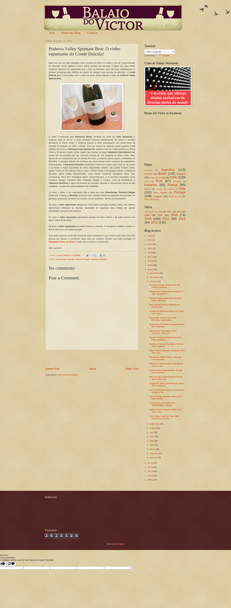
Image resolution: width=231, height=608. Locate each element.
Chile (173, 177)
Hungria (160, 189)
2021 (149, 240)
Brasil (162, 173)
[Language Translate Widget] (159, 51)
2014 (149, 269)
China (146, 181)
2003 (160, 212)
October (153, 281)
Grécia (147, 189)
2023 (149, 236)
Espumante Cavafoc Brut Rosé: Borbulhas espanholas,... (163, 319)
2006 (147, 215)
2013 (149, 463)
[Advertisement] (92, 358)
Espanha (150, 184)
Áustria (147, 199)
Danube (70, 259)
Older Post (131, 368)
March (153, 449)
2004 (169, 212)
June (152, 436)
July (152, 432)
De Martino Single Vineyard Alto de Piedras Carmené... (164, 286)
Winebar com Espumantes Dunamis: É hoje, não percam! (166, 292)
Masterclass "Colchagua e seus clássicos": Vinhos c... (163, 332)
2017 (149, 257)
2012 (154, 222)
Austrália (148, 174)
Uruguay (157, 196)
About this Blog (71, 32)
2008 (174, 215)
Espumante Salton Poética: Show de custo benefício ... (165, 358)
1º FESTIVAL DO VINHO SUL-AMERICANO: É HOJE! (162, 404)
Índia (154, 199)
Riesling (94, 259)
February (154, 453)
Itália (182, 188)
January (153, 457)
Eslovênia (177, 181)
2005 (179, 212)
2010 (165, 218)
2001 (153, 212)
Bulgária (181, 173)
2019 (149, 248)
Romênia (103, 259)
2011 (182, 218)
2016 (149, 261)
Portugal (180, 192)
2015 (149, 265)
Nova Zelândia (160, 193)
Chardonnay (61, 259)
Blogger (120, 544)
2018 (149, 252)
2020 (149, 244)
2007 (160, 215)
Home (92, 368)
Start (52, 32)
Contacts (92, 32)
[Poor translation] (11, 563)
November (154, 277)
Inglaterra (171, 189)
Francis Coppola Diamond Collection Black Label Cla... (165, 299)
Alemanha (148, 170)
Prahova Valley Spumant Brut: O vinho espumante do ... (166, 371)
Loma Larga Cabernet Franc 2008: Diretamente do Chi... (164, 417)
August (153, 428)
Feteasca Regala (82, 259)
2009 (147, 218)
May (152, 441)
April (152, 445)
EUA (159, 181)
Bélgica (152, 178)
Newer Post (53, 368)
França (172, 184)
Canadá (162, 177)
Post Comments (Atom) (68, 375)
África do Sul (175, 196)
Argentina (168, 169)
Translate (162, 55)
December (154, 273)
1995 (146, 212)
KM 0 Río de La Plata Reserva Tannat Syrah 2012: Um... (165, 378)
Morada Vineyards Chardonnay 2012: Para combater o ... (165, 338)
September (155, 424)
